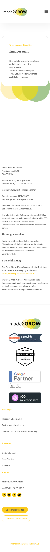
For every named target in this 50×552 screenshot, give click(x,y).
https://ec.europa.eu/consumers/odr (18, 273)
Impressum (15, 543)
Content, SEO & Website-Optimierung (19, 431)
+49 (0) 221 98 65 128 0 (13, 488)
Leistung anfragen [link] (15, 509)
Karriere (6, 465)
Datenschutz (28, 543)
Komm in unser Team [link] (16, 518)
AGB (37, 543)
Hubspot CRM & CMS (12, 418)
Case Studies (8, 459)
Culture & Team (9, 452)
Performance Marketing (13, 425)
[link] (15, 11)
